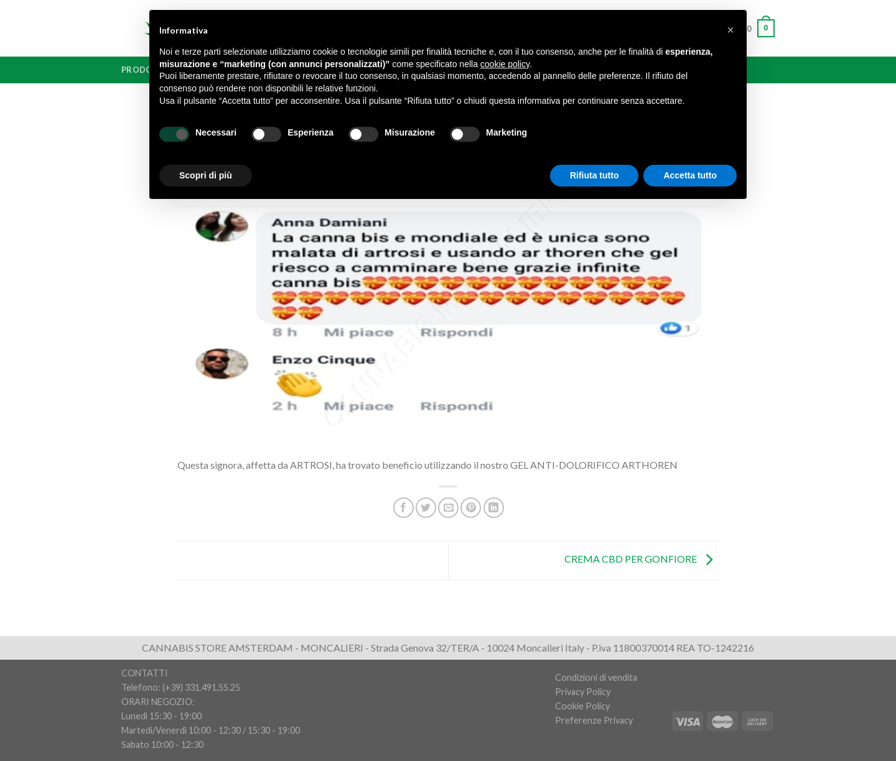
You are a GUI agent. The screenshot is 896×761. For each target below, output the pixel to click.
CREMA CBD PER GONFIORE (641, 559)
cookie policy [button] (505, 64)
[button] (730, 30)
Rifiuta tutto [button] (594, 175)
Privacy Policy (582, 691)
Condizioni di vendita (596, 677)
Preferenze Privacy (594, 720)
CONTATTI (144, 673)
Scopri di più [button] (205, 175)
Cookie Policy (582, 706)
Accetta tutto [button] (690, 175)
